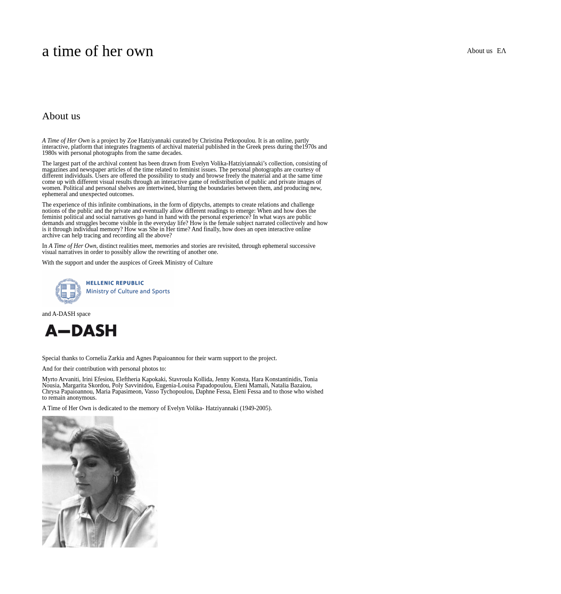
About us (479, 50)
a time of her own (97, 51)
